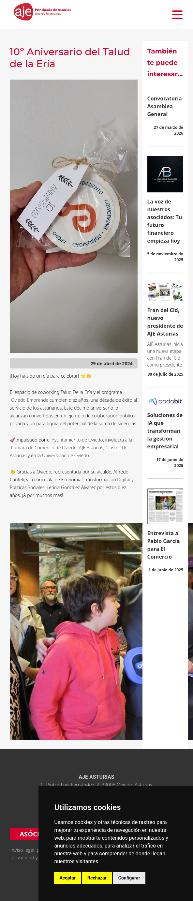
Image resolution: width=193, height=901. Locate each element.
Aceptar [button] (67, 877)
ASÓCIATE (35, 834)
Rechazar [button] (97, 877)
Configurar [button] (129, 877)
